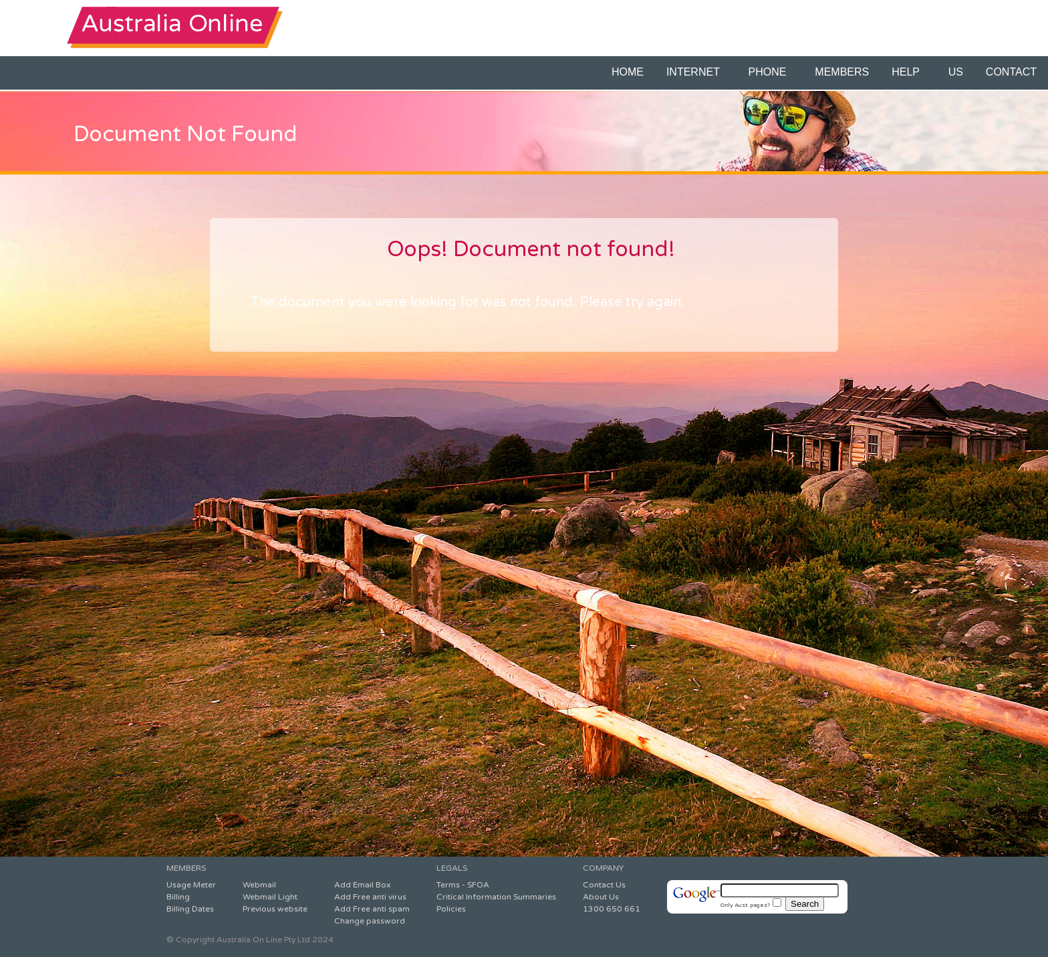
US (955, 72)
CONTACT (1011, 72)
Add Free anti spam (372, 909)
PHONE (771, 72)
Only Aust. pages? (750, 904)
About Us (601, 896)
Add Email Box (362, 884)
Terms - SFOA (462, 884)
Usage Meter (191, 884)
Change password (369, 921)
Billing (178, 896)
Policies (451, 909)
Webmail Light (270, 896)
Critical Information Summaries (496, 896)
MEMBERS (842, 72)
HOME (628, 72)
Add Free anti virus (370, 896)
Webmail (259, 884)
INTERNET (696, 72)
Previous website (275, 909)
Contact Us (604, 884)
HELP (908, 72)
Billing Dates (190, 909)
